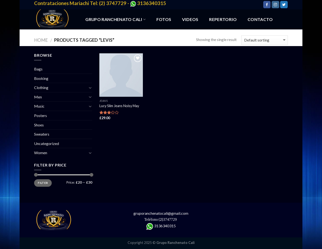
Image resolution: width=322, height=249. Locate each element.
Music (39, 106)
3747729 (170, 219)
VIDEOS (190, 19)
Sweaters (41, 134)
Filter (43, 183)
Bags (38, 69)
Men (38, 97)
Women (40, 152)
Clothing (41, 87)
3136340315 (165, 225)
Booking (41, 78)
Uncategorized (46, 143)
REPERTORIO (223, 19)
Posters (40, 115)
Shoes (39, 125)
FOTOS (163, 19)
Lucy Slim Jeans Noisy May (119, 106)
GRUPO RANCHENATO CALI (115, 19)
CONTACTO (260, 19)
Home (41, 40)
